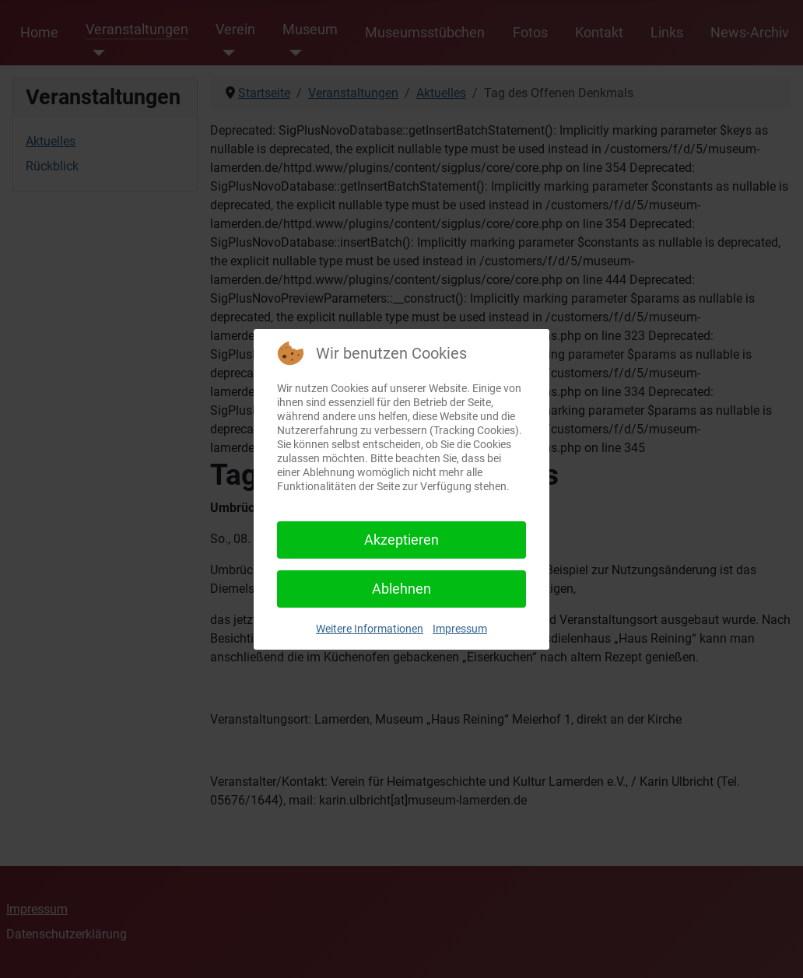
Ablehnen (401, 588)
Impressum (460, 628)
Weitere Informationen (369, 628)
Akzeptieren (401, 539)
